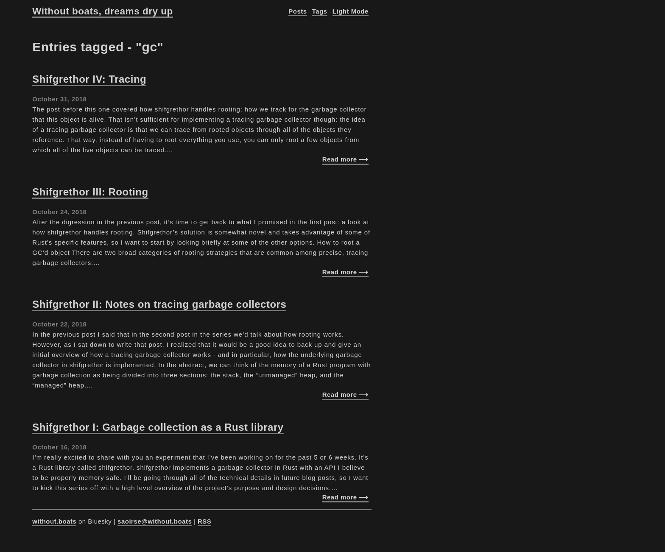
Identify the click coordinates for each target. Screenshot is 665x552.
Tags (319, 11)
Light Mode (350, 11)
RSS (204, 521)
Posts (297, 11)
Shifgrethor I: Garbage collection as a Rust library (157, 427)
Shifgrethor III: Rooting (90, 192)
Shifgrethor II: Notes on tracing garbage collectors (159, 304)
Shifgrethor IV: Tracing (89, 79)
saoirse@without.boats (154, 521)
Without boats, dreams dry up (102, 11)
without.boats (54, 521)
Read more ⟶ (345, 159)
